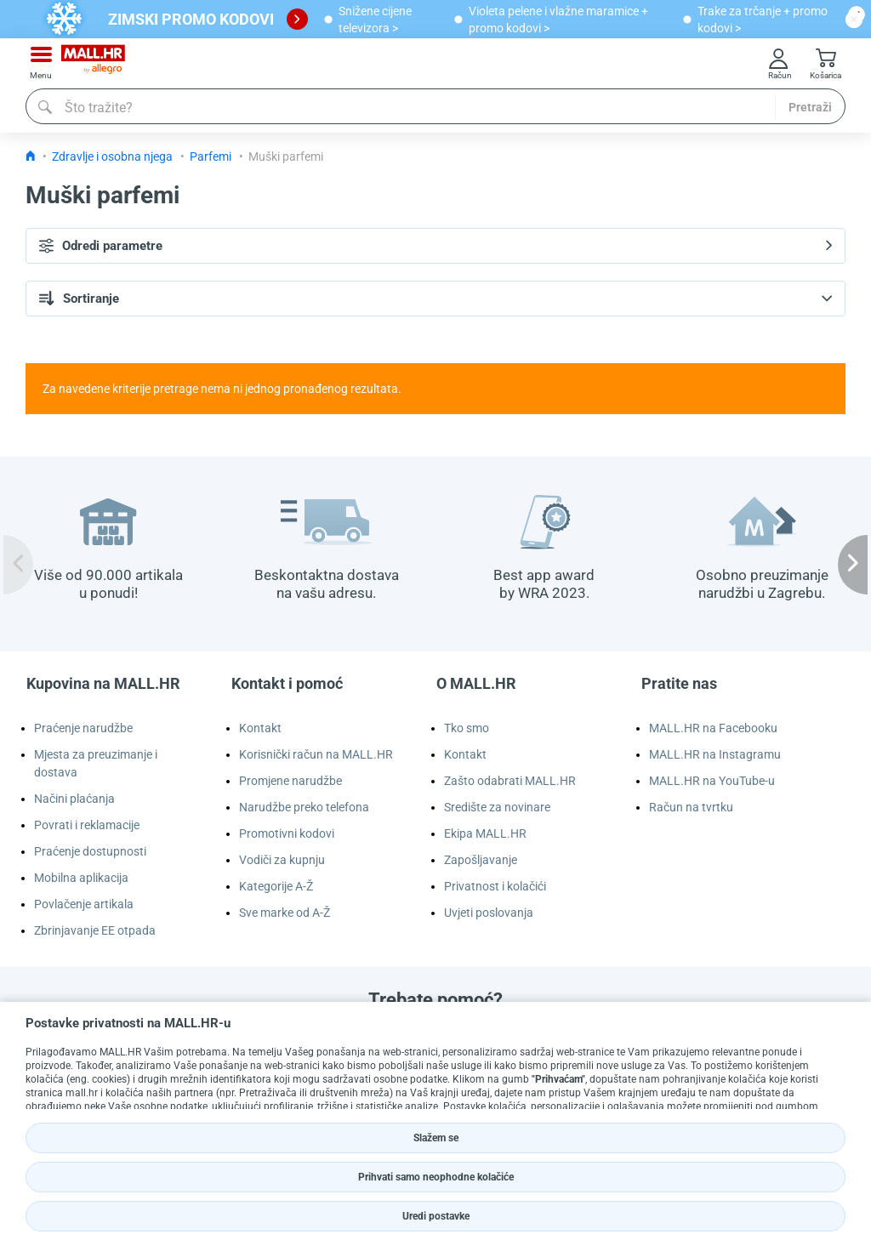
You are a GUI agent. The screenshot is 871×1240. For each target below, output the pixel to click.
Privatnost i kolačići (495, 886)
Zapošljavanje (480, 860)
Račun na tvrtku (691, 807)
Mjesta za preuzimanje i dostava (95, 763)
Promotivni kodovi (286, 833)
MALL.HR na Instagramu (715, 754)
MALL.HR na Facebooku (713, 728)
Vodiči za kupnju (282, 860)
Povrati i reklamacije (86, 825)
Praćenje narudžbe (83, 728)
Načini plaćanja (74, 798)
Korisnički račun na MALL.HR (316, 754)
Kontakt (260, 728)
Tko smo (466, 728)
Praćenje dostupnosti (90, 851)
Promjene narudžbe (290, 781)
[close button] (853, 19)
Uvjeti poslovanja (488, 912)
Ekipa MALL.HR (485, 833)
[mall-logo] (93, 63)
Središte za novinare (497, 807)
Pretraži (810, 107)
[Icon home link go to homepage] (31, 156)
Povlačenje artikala (84, 904)
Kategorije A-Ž (276, 886)
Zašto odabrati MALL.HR (510, 781)
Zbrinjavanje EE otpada (95, 930)
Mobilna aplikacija (81, 877)
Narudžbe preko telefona (304, 807)
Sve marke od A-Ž (284, 912)
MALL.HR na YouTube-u (712, 781)
